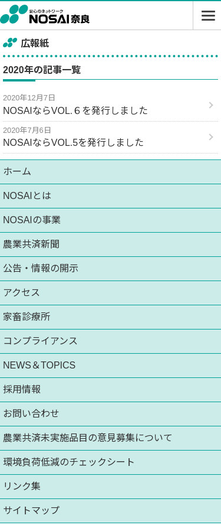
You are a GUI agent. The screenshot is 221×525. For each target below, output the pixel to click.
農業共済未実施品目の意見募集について (88, 438)
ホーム (17, 172)
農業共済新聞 (31, 244)
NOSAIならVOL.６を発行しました (75, 111)
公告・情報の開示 (40, 268)
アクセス (21, 293)
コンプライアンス (40, 341)
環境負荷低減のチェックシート (69, 462)
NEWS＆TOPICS (39, 365)
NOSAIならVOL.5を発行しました (73, 143)
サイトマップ (31, 511)
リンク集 (22, 486)
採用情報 (22, 389)
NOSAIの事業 (32, 220)
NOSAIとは (27, 196)
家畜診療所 (26, 317)
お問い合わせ (31, 414)
